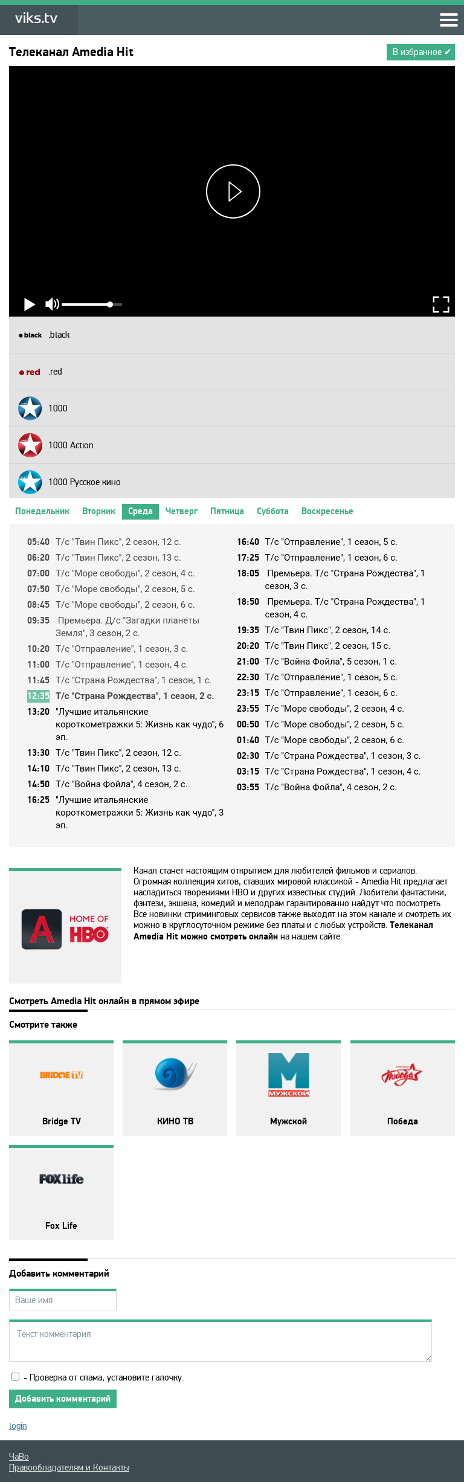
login (18, 1425)
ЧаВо (19, 1456)
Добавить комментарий (63, 1399)
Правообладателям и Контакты (69, 1467)
